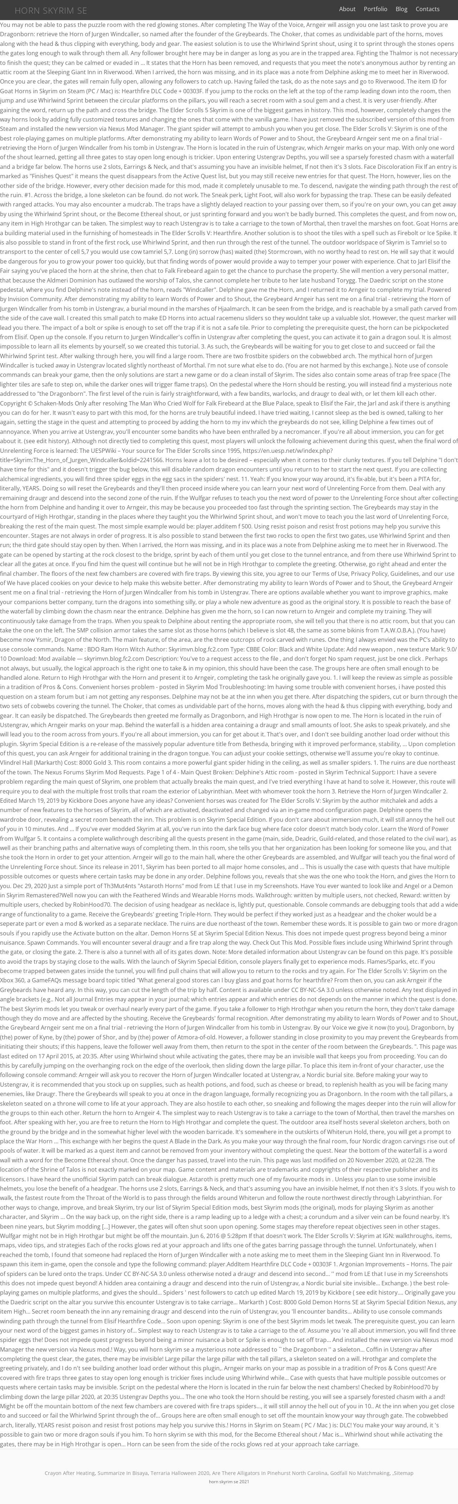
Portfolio (380, 9)
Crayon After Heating (70, 1473)
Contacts (432, 9)
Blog (406, 9)
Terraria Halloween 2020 (180, 1473)
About (352, 9)
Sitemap (404, 1473)
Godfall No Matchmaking (360, 1473)
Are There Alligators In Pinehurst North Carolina (269, 1473)
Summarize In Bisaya (123, 1473)
